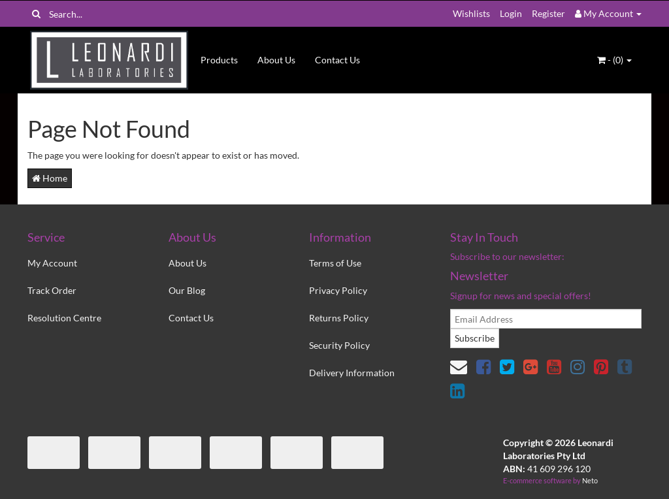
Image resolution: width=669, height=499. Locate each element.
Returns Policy (338, 317)
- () (614, 59)
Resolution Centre (64, 317)
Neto (590, 480)
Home (49, 178)
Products (219, 59)
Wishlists (471, 13)
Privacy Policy (338, 290)
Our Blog (187, 290)
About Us (276, 59)
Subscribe (475, 338)
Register (548, 13)
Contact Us (337, 59)
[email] (546, 319)
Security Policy (339, 345)
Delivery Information (352, 372)
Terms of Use (335, 262)
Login (511, 13)
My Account (52, 262)
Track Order (51, 290)
